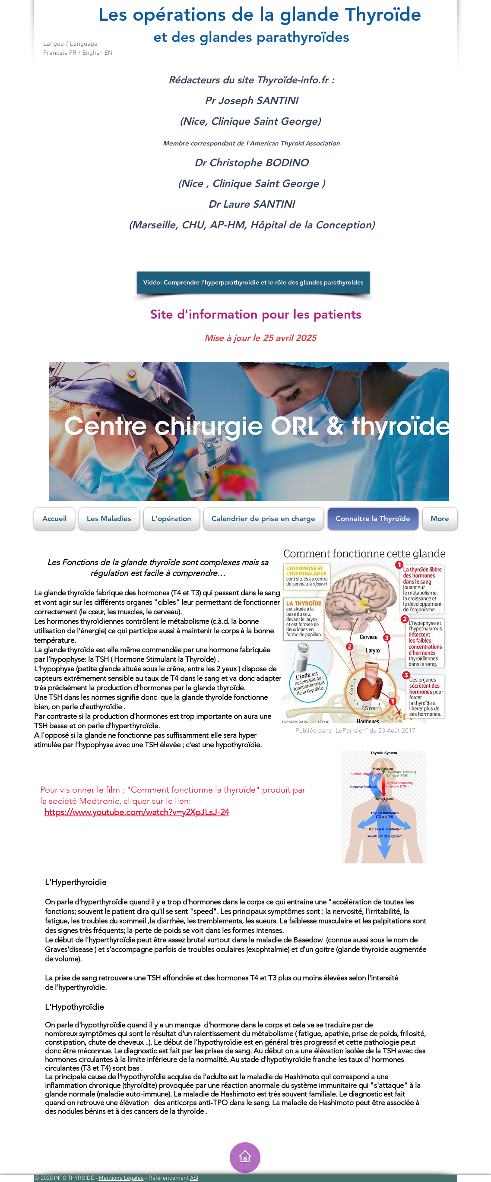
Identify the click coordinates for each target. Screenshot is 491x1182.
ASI (194, 1178)
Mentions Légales (121, 1178)
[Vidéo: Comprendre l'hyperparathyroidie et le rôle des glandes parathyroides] (253, 283)
